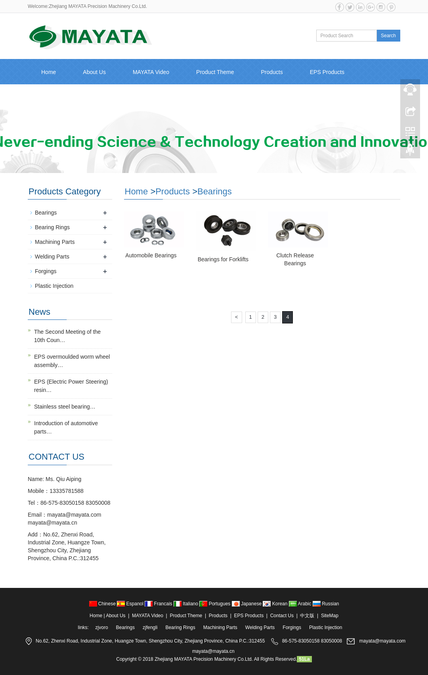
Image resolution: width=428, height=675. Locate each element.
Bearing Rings (52, 227)
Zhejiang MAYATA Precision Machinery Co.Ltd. (204, 659)
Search (388, 35)
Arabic (301, 604)
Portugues (215, 604)
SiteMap (329, 615)
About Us (94, 72)
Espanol (131, 604)
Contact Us (55, 97)
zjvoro (102, 627)
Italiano (186, 604)
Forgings (45, 271)
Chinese (103, 604)
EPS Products (327, 72)
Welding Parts (52, 256)
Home (48, 72)
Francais (159, 604)
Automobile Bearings (150, 255)
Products (272, 72)
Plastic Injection (54, 286)
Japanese (247, 604)
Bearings (214, 191)
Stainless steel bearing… (65, 406)
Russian (326, 604)
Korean (276, 604)
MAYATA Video (151, 72)
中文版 (104, 97)
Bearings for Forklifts (223, 259)
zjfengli (150, 627)
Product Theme (215, 72)
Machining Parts (55, 242)
